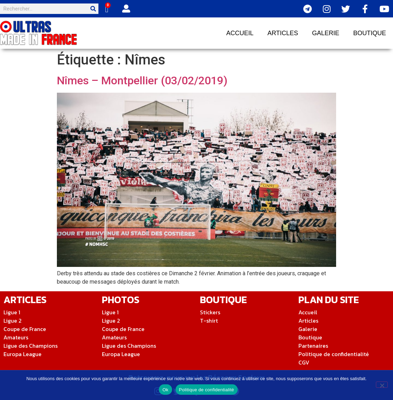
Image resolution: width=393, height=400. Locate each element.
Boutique (369, 33)
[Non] (382, 385)
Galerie (325, 33)
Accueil (239, 33)
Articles (282, 33)
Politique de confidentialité (206, 389)
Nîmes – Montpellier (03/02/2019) (142, 80)
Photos (120, 299)
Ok (165, 389)
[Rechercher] (93, 8)
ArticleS (24, 299)
